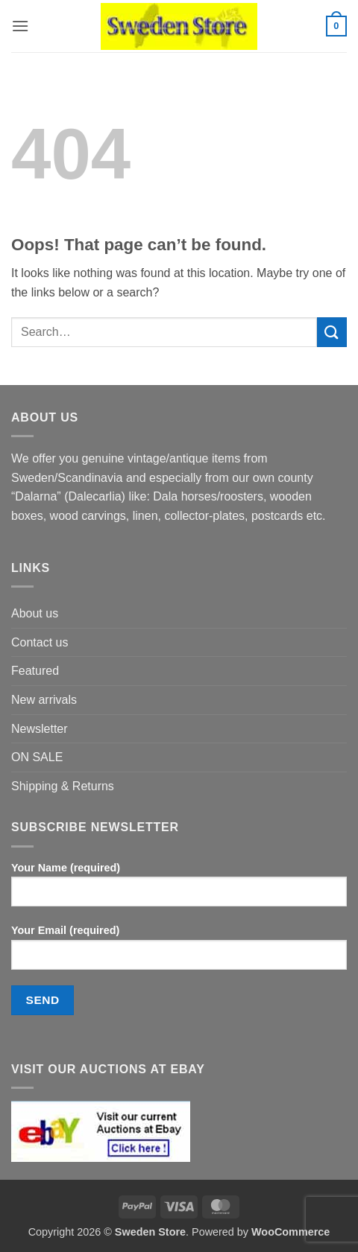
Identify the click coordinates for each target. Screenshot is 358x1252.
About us (34, 613)
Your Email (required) (179, 952)
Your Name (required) (179, 890)
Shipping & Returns (62, 786)
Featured (35, 670)
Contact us (39, 642)
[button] (20, 25)
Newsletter (39, 728)
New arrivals (44, 699)
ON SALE (37, 757)
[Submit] (332, 331)
